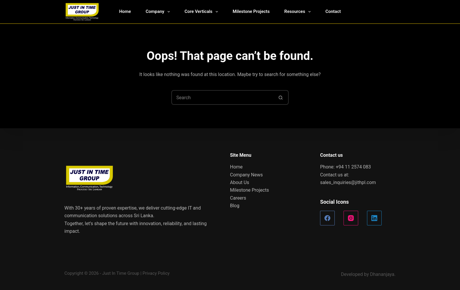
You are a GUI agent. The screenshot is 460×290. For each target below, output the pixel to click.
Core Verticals (202, 11)
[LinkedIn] (374, 218)
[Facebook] (327, 218)
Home (125, 11)
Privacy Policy (156, 273)
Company (159, 11)
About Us (239, 182)
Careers (238, 198)
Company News (246, 175)
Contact (333, 11)
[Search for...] (222, 97)
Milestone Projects (251, 11)
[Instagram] (351, 218)
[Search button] (280, 97)
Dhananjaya (382, 274)
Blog (234, 205)
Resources (298, 11)
